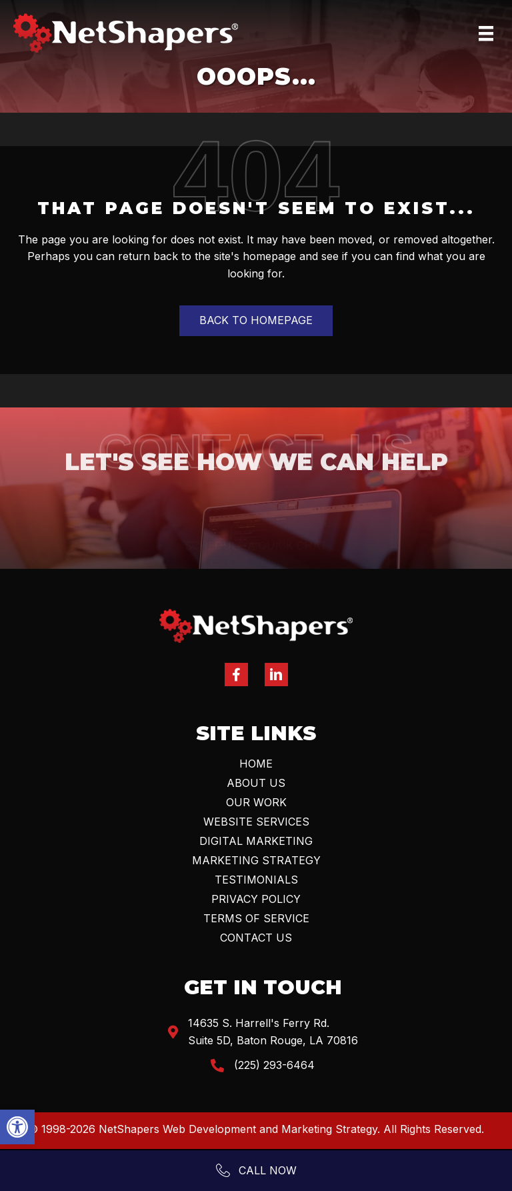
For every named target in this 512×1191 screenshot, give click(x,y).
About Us (256, 783)
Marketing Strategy (256, 860)
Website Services (256, 821)
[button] (17, 1127)
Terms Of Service (256, 918)
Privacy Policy (256, 899)
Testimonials (256, 879)
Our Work (256, 802)
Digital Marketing (256, 841)
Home (256, 763)
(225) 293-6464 (274, 1065)
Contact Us (256, 937)
